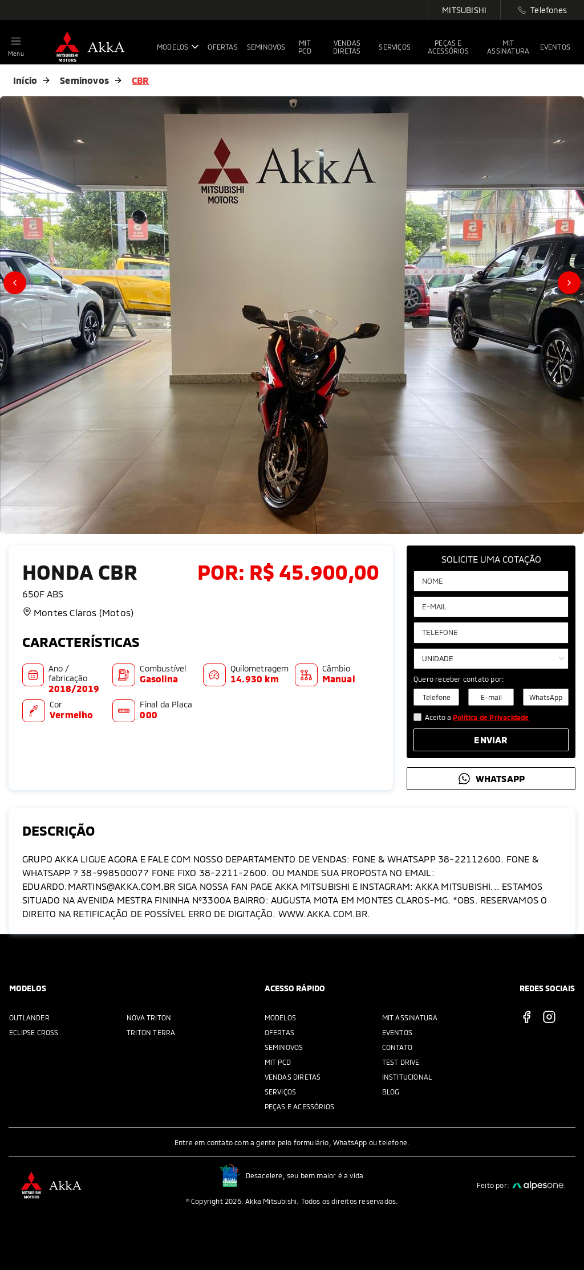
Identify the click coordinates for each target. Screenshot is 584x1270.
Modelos (280, 1017)
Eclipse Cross (34, 1032)
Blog (391, 1092)
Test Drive (401, 1062)
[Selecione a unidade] (491, 658)
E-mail (491, 697)
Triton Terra (151, 1032)
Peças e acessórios (300, 1106)
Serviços (281, 1092)
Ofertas (279, 1032)
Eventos (397, 1032)
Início (25, 80)
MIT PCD (278, 1062)
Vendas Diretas (293, 1077)
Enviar (491, 739)
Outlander (29, 1017)
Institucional (407, 1077)
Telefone (437, 697)
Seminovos (84, 80)
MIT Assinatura (410, 1017)
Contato (397, 1047)
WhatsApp (545, 697)
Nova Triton (149, 1017)
